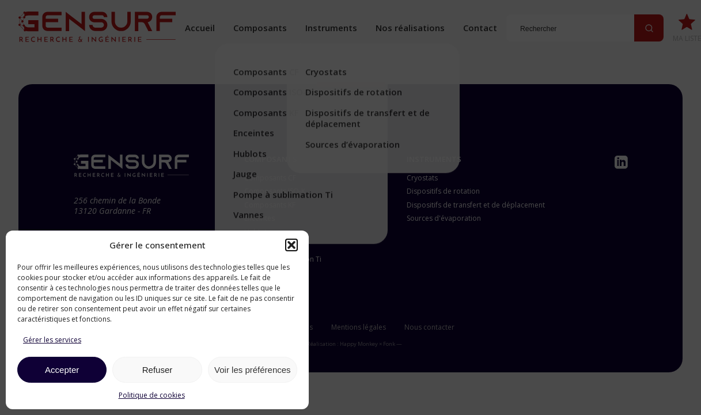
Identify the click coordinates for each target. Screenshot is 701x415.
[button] (291, 245)
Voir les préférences (252, 370)
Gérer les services (52, 340)
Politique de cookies (152, 395)
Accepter (62, 370)
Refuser (157, 370)
